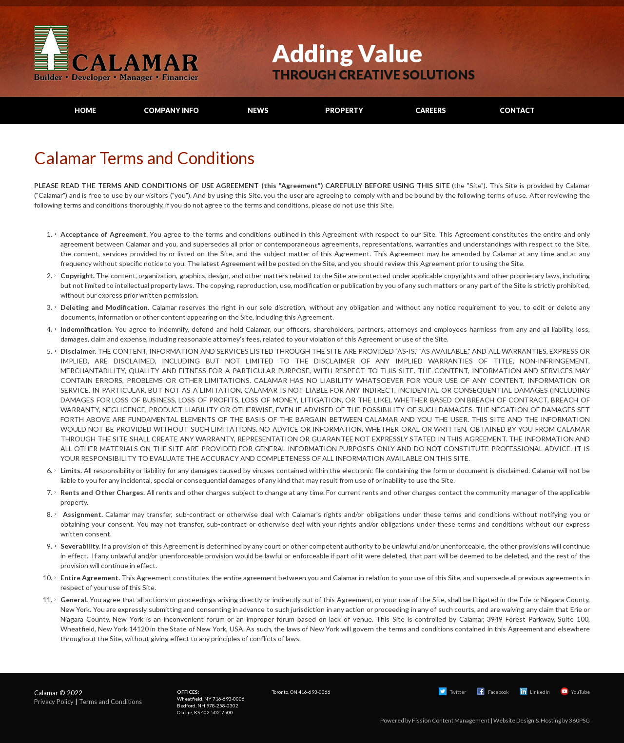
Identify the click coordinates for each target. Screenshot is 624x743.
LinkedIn (535, 692)
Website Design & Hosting (527, 720)
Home (85, 110)
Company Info (171, 110)
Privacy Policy (54, 701)
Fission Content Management (450, 720)
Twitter (452, 692)
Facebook (493, 692)
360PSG (579, 720)
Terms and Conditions (110, 701)
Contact (517, 110)
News (258, 110)
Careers (430, 110)
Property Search (344, 115)
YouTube (575, 692)
